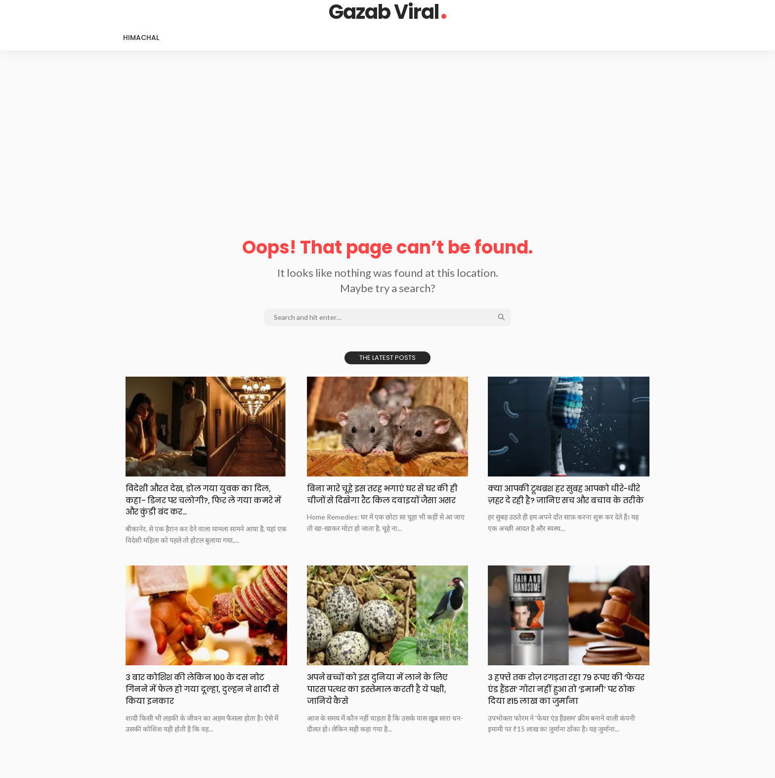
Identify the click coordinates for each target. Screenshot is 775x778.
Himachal (141, 38)
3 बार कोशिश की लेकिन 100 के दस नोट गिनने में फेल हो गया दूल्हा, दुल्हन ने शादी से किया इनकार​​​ (204, 688)
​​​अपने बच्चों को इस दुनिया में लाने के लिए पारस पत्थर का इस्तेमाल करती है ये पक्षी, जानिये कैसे (385, 688)
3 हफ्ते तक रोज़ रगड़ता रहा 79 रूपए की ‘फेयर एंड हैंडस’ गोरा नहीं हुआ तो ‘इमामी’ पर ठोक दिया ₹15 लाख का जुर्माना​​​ (563, 688)
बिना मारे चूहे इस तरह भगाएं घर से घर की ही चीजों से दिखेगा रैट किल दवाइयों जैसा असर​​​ (385, 500)
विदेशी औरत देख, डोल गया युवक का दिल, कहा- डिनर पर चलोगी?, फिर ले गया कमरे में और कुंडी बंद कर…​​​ (206, 500)
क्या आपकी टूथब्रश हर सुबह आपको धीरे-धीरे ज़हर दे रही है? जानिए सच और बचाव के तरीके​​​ (566, 500)
